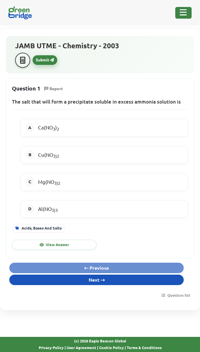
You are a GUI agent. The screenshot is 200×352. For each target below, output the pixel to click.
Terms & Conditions (144, 348)
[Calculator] (22, 60)
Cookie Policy (111, 348)
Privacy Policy (51, 348)
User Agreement (81, 348)
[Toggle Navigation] (183, 13)
